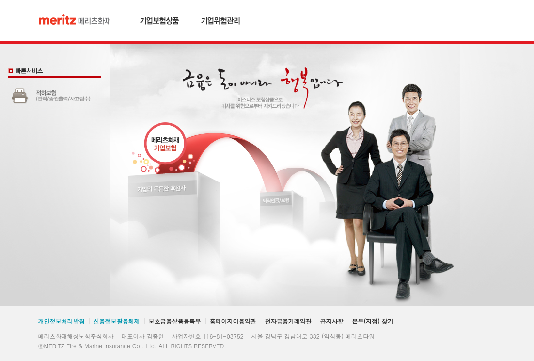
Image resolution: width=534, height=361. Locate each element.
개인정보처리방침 (61, 321)
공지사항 (332, 321)
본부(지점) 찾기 (372, 321)
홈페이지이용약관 (233, 321)
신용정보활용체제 (117, 321)
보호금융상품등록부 (175, 321)
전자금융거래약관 (288, 321)
